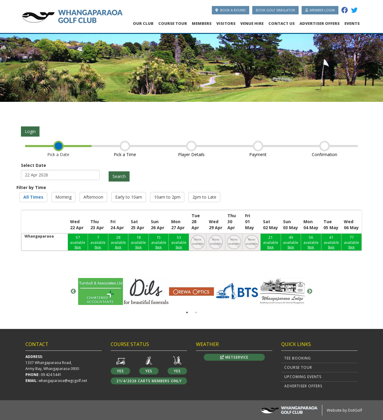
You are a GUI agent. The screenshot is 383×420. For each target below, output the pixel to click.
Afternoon (93, 197)
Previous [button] (73, 291)
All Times (33, 197)
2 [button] (196, 312)
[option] (191, 66)
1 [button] (187, 312)
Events (352, 23)
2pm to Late (204, 197)
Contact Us (281, 23)
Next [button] (310, 291)
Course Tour (172, 23)
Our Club (143, 23)
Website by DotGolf (344, 410)
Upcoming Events (302, 376)
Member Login (320, 10)
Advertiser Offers (320, 23)
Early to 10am (128, 197)
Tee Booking (297, 358)
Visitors (225, 23)
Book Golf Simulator (275, 10)
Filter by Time (31, 187)
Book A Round (230, 10)
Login (30, 131)
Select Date (33, 165)
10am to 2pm (167, 197)
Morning (63, 197)
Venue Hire (252, 23)
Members (202, 23)
